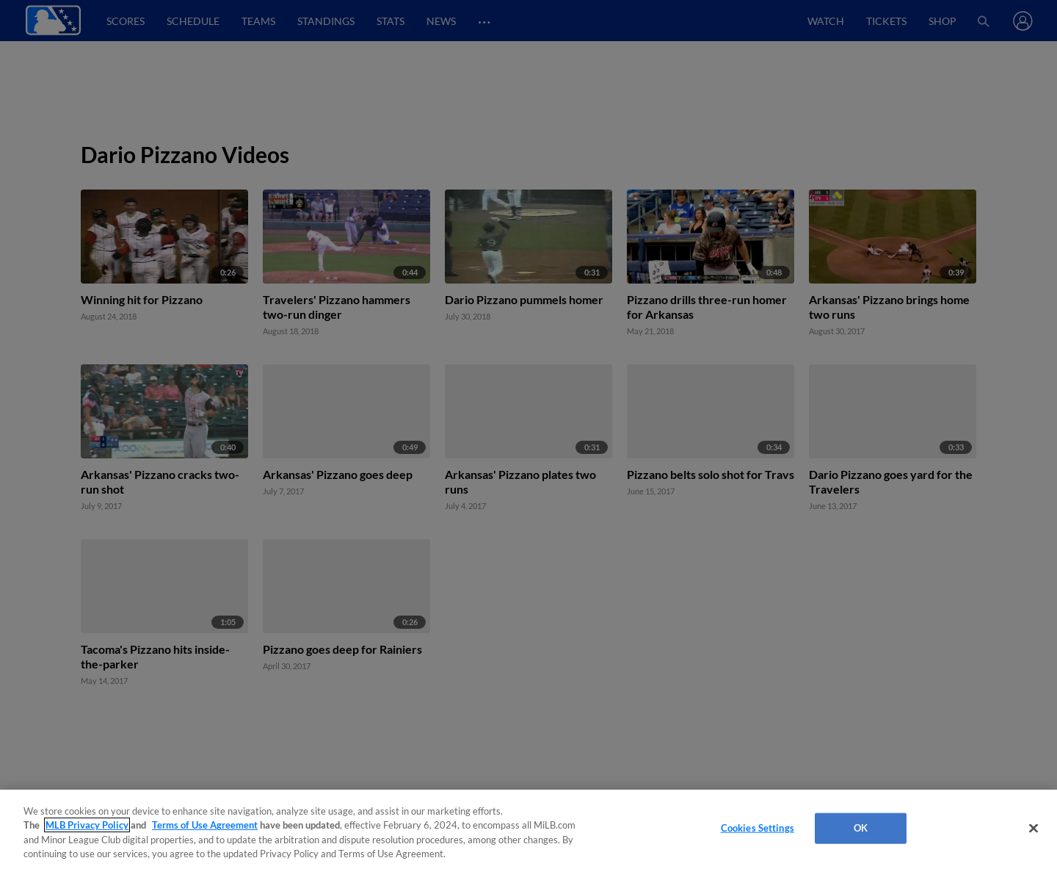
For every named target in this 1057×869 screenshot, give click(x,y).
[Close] (1033, 828)
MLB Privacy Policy (87, 825)
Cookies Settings (757, 828)
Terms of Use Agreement (205, 825)
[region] (528, 829)
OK (861, 828)
